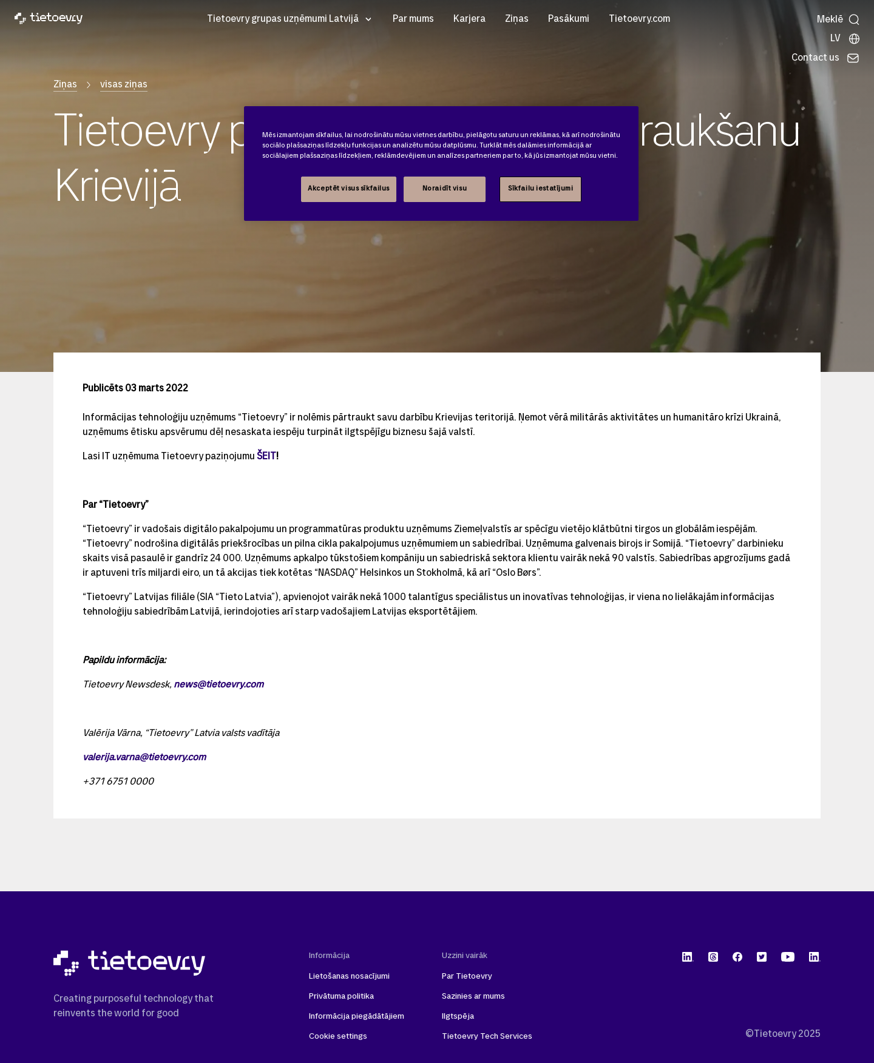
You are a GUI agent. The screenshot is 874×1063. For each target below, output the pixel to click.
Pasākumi (568, 19)
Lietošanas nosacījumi (349, 976)
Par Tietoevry (467, 976)
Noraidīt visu (444, 188)
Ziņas (517, 19)
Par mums (413, 19)
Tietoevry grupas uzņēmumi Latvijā (283, 19)
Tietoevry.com (639, 19)
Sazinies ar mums (473, 996)
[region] (441, 163)
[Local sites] (845, 39)
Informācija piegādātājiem (356, 1016)
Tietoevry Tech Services (487, 1036)
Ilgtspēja (458, 1016)
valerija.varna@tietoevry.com (144, 758)
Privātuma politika (341, 996)
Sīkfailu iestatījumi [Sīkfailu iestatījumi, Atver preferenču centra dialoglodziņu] (540, 188)
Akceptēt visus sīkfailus (349, 188)
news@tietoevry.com (218, 685)
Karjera (469, 19)
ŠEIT (266, 457)
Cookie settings (338, 1036)
